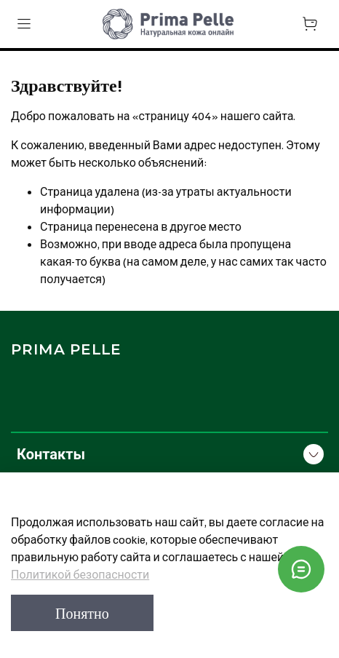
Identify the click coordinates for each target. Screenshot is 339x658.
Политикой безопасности (80, 574)
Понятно (82, 612)
